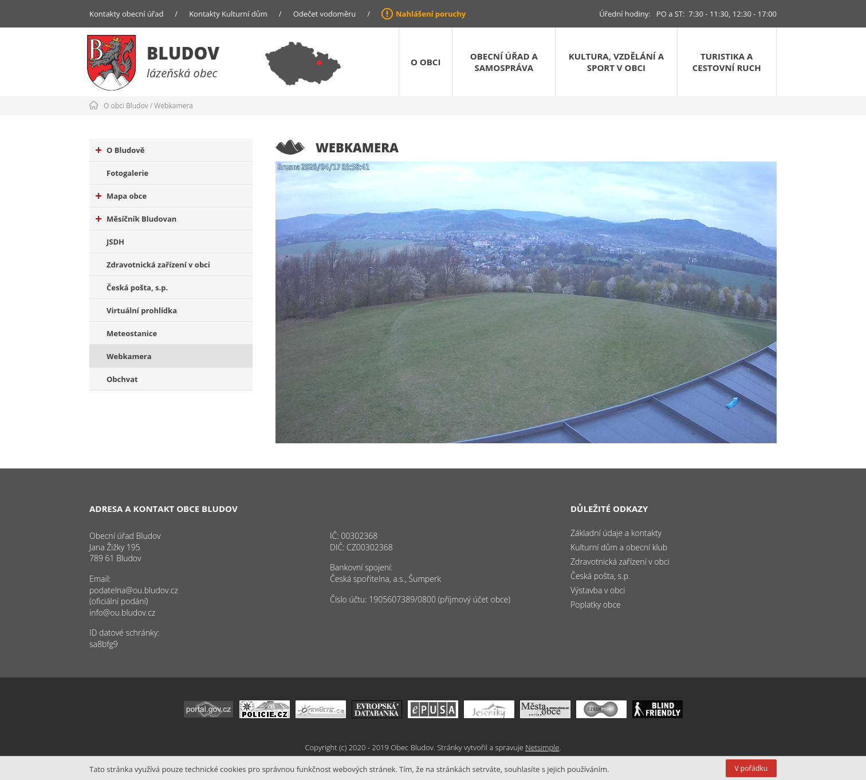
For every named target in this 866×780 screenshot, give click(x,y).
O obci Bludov (126, 106)
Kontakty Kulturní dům (228, 14)
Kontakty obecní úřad (126, 14)
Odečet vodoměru (324, 14)
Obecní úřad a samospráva (504, 61)
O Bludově (120, 150)
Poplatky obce (595, 604)
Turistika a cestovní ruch (726, 61)
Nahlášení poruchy (431, 14)
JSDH (115, 242)
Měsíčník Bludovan (136, 219)
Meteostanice (132, 333)
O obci (425, 62)
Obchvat (122, 379)
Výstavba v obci (597, 590)
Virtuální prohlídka (142, 310)
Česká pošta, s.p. (137, 287)
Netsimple (542, 747)
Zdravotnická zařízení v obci (158, 264)
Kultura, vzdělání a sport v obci (616, 61)
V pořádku (751, 768)
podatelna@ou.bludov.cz (133, 590)
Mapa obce (121, 196)
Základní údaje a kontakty (616, 532)
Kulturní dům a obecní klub (618, 547)
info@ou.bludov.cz (122, 612)
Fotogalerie (127, 173)
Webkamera (173, 106)
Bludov (183, 53)
